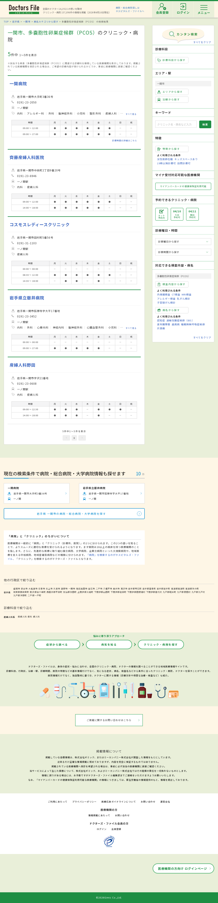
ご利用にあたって (57, 801)
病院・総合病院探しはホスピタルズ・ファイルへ (130, 9)
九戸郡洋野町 (20, 595)
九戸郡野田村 (184, 591)
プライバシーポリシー (84, 801)
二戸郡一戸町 (34, 595)
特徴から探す (168, 149)
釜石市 (91, 588)
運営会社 (165, 801)
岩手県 (16, 21)
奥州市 (116, 588)
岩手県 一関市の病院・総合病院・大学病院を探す (71, 514)
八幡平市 (107, 588)
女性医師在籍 (165, 159)
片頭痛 (161, 328)
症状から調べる (57, 644)
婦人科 (36, 616)
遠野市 (64, 588)
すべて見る (131, 113)
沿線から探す (168, 99)
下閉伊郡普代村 (154, 591)
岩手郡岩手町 (163, 588)
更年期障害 (163, 324)
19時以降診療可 (166, 163)
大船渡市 (32, 588)
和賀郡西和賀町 (21, 591)
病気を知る (109, 644)
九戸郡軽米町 (169, 591)
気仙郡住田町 (70, 591)
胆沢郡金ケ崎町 (38, 591)
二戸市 (99, 588)
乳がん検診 (183, 298)
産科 (30, 616)
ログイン (102, 829)
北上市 (49, 588)
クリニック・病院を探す (161, 644)
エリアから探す (170, 92)
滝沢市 (124, 588)
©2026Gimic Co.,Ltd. (109, 897)
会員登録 (116, 829)
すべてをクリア (202, 42)
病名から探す (168, 310)
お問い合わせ (148, 801)
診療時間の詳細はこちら (124, 140)
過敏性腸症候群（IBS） (180, 320)
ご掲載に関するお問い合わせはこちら (109, 720)
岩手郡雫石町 (135, 588)
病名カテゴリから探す (46, 21)
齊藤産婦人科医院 (27, 157)
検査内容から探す (171, 284)
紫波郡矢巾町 (192, 588)
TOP (6, 21)
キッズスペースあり (186, 159)
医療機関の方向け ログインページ (182, 868)
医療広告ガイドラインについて (118, 801)
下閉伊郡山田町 (102, 591)
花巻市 (41, 588)
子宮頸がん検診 (166, 302)
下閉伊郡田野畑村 (136, 591)
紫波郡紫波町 (178, 588)
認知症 (161, 320)
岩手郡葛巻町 (149, 588)
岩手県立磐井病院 (27, 298)
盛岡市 (16, 588)
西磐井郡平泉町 (54, 591)
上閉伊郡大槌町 (85, 591)
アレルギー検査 (166, 298)
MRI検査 (187, 294)
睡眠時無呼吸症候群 (193, 324)
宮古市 (24, 588)
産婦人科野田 (23, 365)
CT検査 (176, 294)
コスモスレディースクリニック (40, 224)
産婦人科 (22, 616)
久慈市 (56, 588)
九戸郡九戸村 (198, 591)
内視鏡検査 (163, 294)
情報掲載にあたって (99, 815)
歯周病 (176, 324)
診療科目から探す (171, 60)
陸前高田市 (81, 588)
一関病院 (18, 83)
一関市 (26, 21)
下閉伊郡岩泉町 (118, 591)
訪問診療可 (184, 163)
